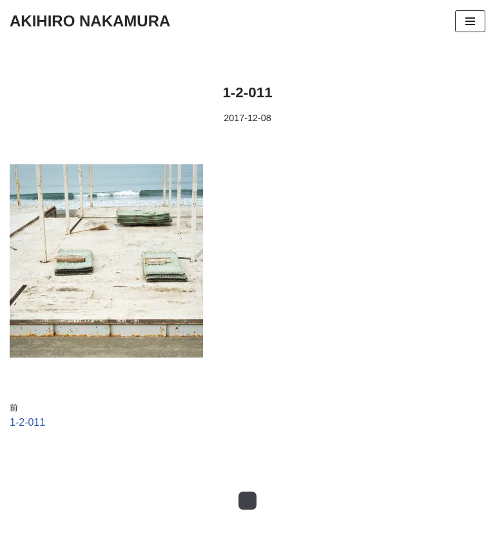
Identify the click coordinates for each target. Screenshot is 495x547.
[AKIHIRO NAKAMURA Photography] (90, 21)
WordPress (124, 533)
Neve (22, 533)
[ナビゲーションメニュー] (470, 21)
